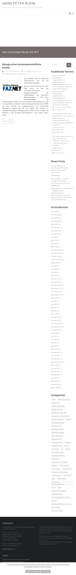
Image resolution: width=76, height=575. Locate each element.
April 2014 (54, 311)
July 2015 (54, 266)
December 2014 (56, 285)
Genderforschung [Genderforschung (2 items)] (58, 452)
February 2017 (55, 227)
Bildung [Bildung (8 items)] (68, 419)
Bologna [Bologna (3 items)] (67, 442)
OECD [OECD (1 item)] (54, 488)
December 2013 (56, 323)
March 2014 (55, 314)
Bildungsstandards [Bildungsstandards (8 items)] (58, 432)
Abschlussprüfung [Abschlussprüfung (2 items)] (64, 400)
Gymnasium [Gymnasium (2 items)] (55, 459)
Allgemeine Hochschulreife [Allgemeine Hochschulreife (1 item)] (61, 416)
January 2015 (55, 282)
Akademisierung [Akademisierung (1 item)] (57, 409)
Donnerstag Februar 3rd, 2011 (32, 71)
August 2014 (55, 298)
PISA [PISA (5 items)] (59, 488)
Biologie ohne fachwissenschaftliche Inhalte (21, 66)
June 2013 (54, 340)
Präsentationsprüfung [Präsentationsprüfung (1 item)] (59, 491)
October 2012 (55, 359)
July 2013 (54, 336)
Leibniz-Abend (57, 148)
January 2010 (55, 384)
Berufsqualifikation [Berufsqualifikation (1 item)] (58, 419)
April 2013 (54, 346)
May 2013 (54, 343)
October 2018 (55, 218)
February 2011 (55, 372)
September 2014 (56, 295)
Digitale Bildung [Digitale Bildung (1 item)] (57, 446)
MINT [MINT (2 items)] (53, 479)
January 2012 (55, 368)
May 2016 (54, 240)
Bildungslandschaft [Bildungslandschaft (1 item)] (58, 423)
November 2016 (56, 231)
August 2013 (55, 333)
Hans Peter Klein (18, 3)
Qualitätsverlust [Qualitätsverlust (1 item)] (57, 494)
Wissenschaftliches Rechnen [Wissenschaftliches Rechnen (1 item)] (61, 504)
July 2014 (54, 301)
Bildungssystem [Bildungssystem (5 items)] (57, 436)
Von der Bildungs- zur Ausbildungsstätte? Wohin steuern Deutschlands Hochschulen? (59, 169)
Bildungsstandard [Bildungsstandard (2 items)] (57, 429)
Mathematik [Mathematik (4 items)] (67, 475)
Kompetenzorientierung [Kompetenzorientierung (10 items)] (60, 472)
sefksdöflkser (55, 175)
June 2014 (54, 304)
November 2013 (56, 327)
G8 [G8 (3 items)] (62, 449)
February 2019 (55, 215)
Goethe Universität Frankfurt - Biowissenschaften (15, 559)
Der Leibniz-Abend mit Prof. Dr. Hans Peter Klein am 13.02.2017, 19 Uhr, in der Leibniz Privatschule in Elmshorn (63, 141)
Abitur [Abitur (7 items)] (54, 400)
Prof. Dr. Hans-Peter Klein (11, 71)
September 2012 (56, 362)
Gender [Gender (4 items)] (67, 449)
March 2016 (55, 247)
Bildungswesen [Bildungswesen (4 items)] (57, 439)
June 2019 (54, 212)
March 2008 (55, 387)
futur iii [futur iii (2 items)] (66, 446)
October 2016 (55, 234)
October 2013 (55, 330)
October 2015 (55, 256)
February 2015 (55, 279)
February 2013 (55, 352)
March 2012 (55, 365)
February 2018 (55, 221)
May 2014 (54, 308)
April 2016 (54, 244)
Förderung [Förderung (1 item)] (55, 449)
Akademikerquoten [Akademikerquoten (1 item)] (58, 406)
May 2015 (54, 272)
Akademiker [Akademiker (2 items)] (56, 403)
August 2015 (55, 263)
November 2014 (56, 288)
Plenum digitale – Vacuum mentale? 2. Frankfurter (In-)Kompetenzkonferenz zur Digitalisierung (60, 182)
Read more (7, 121)
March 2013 (55, 349)
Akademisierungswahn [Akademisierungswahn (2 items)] (59, 413)
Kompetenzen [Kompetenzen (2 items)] (67, 469)
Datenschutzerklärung (8, 549)
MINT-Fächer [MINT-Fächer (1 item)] (61, 479)
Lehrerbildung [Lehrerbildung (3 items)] (56, 475)
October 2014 (55, 291)
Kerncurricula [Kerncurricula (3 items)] (64, 465)
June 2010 (54, 378)
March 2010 (55, 381)
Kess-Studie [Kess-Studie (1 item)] (56, 469)
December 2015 (56, 250)
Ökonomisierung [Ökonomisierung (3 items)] (57, 511)
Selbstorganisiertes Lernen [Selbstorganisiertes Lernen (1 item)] (61, 497)
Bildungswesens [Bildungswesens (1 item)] (57, 442)
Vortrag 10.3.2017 (58, 127)
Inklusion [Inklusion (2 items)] (54, 465)
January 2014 (55, 320)
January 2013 (55, 355)
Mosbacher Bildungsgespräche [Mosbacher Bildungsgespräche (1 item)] (58, 483)
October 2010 (55, 375)
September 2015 (56, 259)
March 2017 (55, 224)
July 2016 (54, 237)
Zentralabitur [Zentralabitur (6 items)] (56, 507)
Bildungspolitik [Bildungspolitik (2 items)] (56, 426)
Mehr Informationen (33, 571)
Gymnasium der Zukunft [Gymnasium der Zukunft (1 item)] (59, 462)
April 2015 (54, 276)
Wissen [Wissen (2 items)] (54, 501)
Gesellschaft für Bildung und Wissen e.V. (13, 562)
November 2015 (56, 253)
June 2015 (54, 269)
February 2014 (55, 317)
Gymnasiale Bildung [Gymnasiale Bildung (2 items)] (58, 456)
